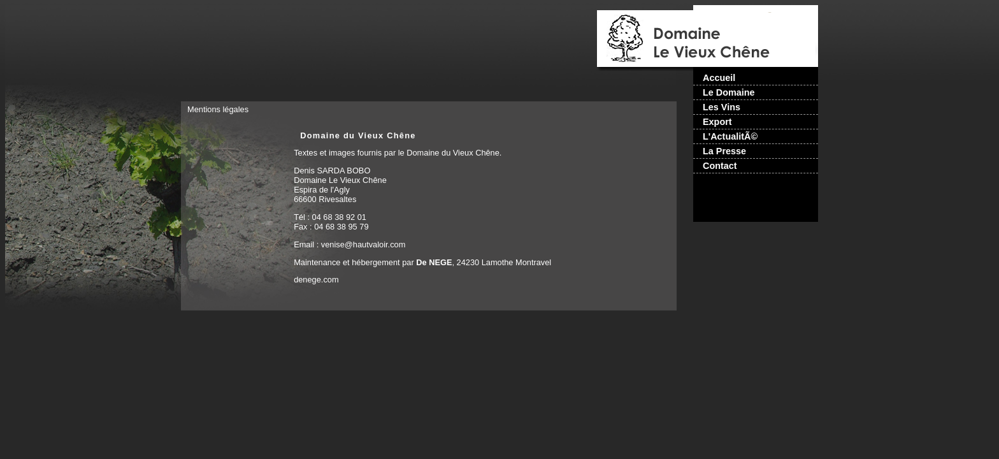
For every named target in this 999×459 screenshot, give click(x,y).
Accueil (719, 78)
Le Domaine (729, 92)
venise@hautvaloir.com (363, 244)
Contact (720, 166)
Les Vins (721, 107)
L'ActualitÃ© (730, 136)
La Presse (724, 151)
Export (717, 122)
